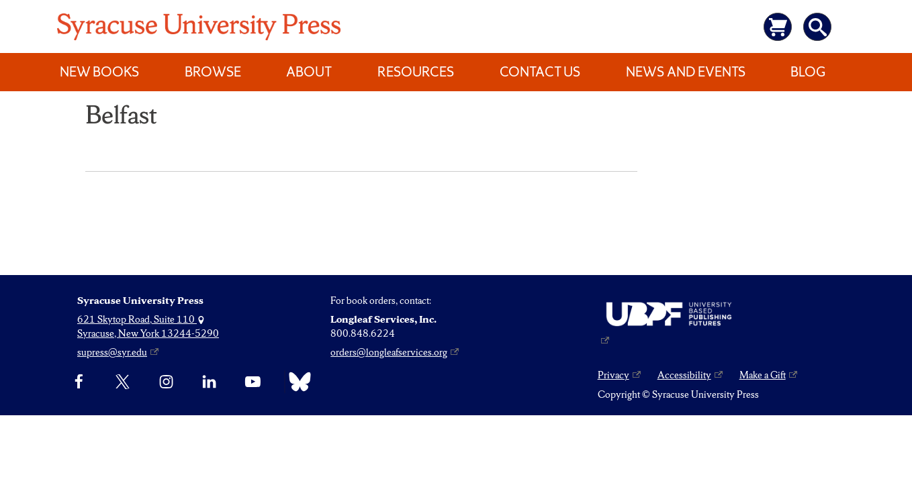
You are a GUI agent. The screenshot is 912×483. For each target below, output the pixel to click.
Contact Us (540, 71)
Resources (415, 71)
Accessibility (684, 375)
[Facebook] (79, 381)
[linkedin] (209, 381)
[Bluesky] (296, 382)
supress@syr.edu (112, 352)
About (309, 71)
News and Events (685, 71)
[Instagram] (166, 381)
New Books (99, 71)
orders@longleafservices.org (388, 352)
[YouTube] (253, 381)
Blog (807, 71)
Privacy (613, 375)
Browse (213, 71)
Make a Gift (762, 375)
